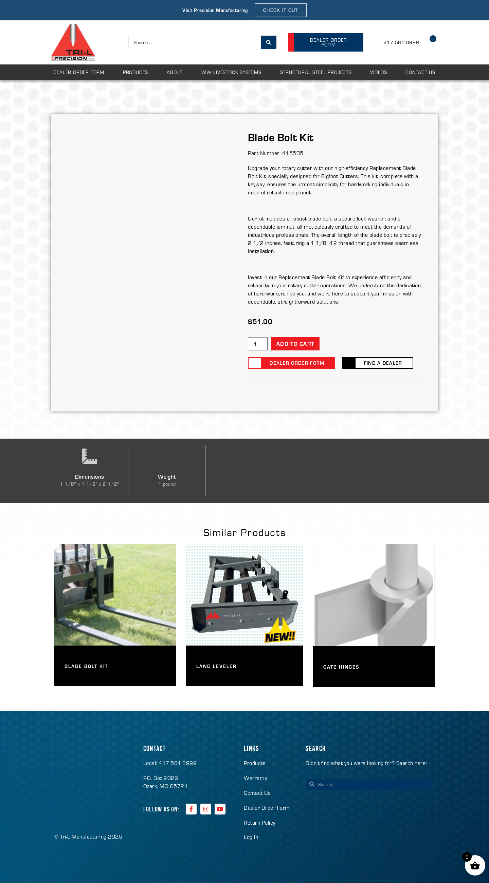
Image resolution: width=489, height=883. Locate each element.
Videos (378, 72)
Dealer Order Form (78, 72)
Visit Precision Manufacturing (215, 10)
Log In (251, 836)
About (175, 72)
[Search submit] (268, 42)
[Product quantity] (258, 343)
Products (135, 72)
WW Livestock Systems (231, 72)
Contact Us (420, 72)
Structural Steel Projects (316, 72)
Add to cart (295, 343)
